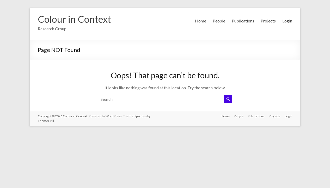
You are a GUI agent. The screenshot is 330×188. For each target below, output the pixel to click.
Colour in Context (74, 19)
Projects (268, 20)
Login (287, 20)
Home (200, 20)
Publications (243, 20)
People (219, 20)
